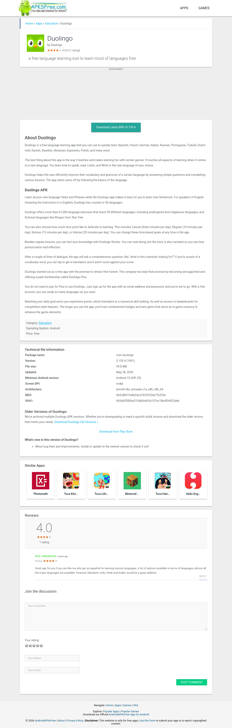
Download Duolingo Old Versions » (76, 422)
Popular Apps (111, 711)
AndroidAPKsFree (45, 720)
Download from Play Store (116, 431)
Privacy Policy (75, 720)
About (61, 720)
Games (203, 8)
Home (29, 23)
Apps (184, 8)
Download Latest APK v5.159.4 (116, 127)
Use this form (147, 720)
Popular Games (130, 711)
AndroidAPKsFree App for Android (129, 714)
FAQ (135, 705)
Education (51, 23)
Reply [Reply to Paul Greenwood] (202, 576)
